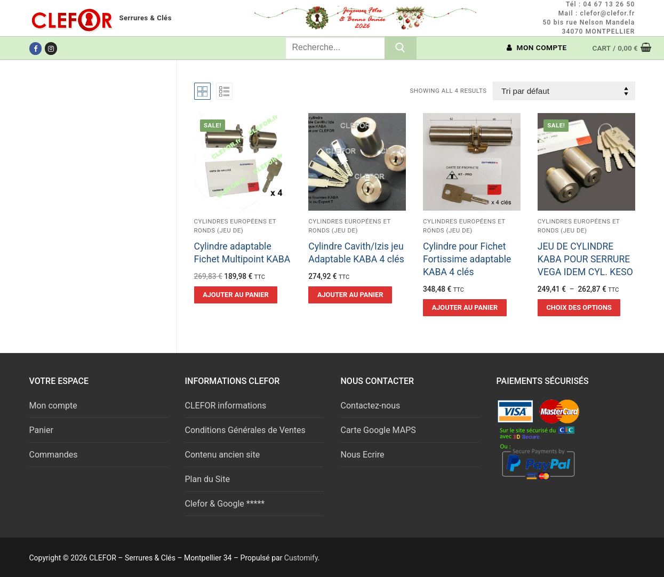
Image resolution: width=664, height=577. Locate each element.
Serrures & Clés (145, 18)
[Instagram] (51, 48)
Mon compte (53, 405)
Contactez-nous (371, 405)
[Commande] (564, 91)
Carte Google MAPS (378, 430)
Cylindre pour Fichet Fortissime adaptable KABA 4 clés (467, 259)
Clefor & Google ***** (225, 504)
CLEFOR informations (226, 405)
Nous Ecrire (363, 455)
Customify (301, 558)
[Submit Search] (401, 48)
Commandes (53, 455)
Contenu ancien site (222, 455)
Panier (41, 430)
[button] (236, 294)
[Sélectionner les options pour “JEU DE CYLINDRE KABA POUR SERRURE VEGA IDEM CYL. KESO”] (579, 307)
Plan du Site (207, 479)
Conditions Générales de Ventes (245, 430)
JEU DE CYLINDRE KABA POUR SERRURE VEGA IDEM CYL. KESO (585, 259)
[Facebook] (35, 48)
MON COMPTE (537, 47)
